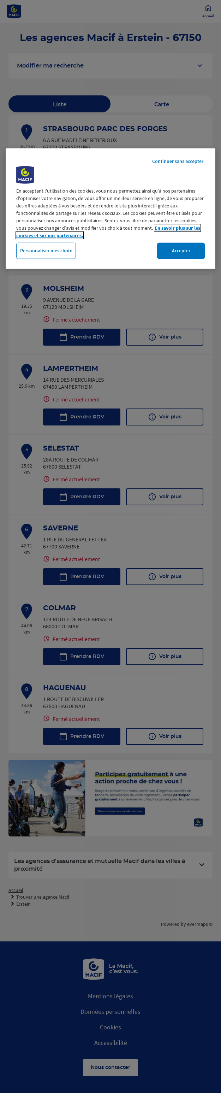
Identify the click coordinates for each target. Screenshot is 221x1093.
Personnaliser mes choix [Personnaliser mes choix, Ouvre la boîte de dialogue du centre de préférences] (46, 250)
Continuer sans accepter (177, 161)
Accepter (181, 250)
